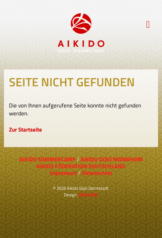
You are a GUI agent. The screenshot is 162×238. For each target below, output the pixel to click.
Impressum (63, 173)
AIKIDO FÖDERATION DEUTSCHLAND (80, 166)
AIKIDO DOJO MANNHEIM (112, 159)
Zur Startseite (25, 129)
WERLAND (88, 194)
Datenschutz (97, 173)
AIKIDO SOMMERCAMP (47, 159)
